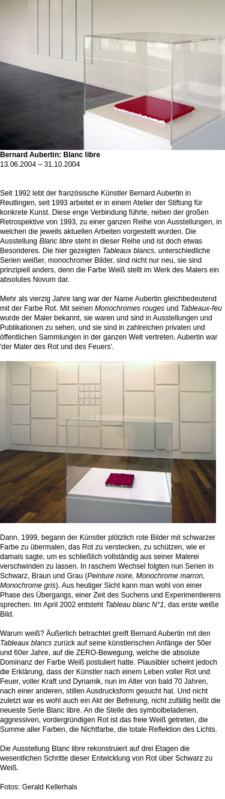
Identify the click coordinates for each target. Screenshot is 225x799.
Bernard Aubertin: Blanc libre (112, 151)
